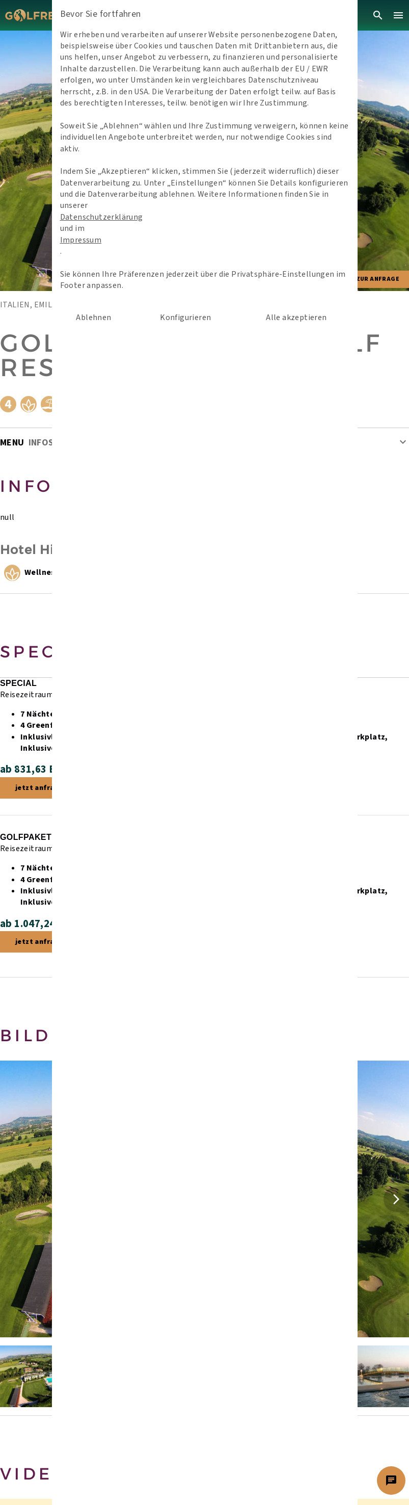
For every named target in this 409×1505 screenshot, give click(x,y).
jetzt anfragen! (42, 788)
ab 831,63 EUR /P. (42, 769)
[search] (378, 15)
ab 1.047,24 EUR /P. (46, 923)
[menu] (398, 15)
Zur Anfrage (377, 279)
